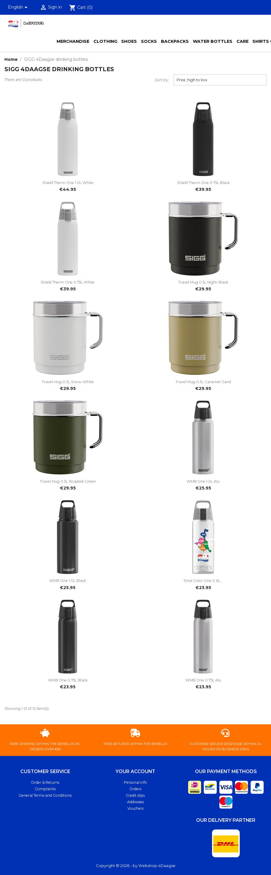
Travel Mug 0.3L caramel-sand (203, 382)
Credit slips (135, 795)
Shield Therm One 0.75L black (203, 182)
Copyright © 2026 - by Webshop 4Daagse (135, 865)
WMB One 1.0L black (67, 580)
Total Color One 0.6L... (203, 580)
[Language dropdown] (19, 7)
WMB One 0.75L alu (203, 680)
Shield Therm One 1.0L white (67, 182)
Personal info (135, 782)
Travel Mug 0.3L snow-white (68, 382)
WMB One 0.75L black (68, 680)
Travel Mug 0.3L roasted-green (68, 481)
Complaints (45, 789)
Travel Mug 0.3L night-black (203, 282)
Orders (135, 789)
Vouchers (135, 808)
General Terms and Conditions (45, 795)
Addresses (135, 802)
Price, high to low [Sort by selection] (220, 79)
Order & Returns (45, 782)
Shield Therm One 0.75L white (68, 282)
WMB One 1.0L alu (203, 481)
